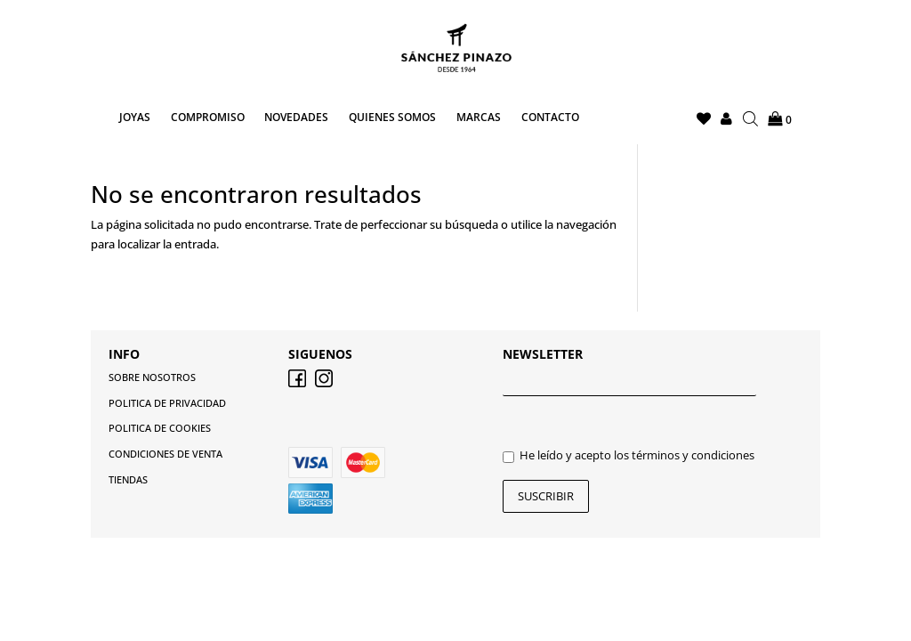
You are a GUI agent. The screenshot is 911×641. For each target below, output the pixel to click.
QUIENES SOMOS (392, 118)
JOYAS (134, 118)
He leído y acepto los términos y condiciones (628, 455)
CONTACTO (550, 118)
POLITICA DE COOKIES (160, 427)
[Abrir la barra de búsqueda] (750, 119)
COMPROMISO (208, 118)
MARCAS (478, 118)
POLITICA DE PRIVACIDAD (167, 403)
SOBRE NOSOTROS (152, 377)
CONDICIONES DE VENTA (165, 453)
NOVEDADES (296, 118)
